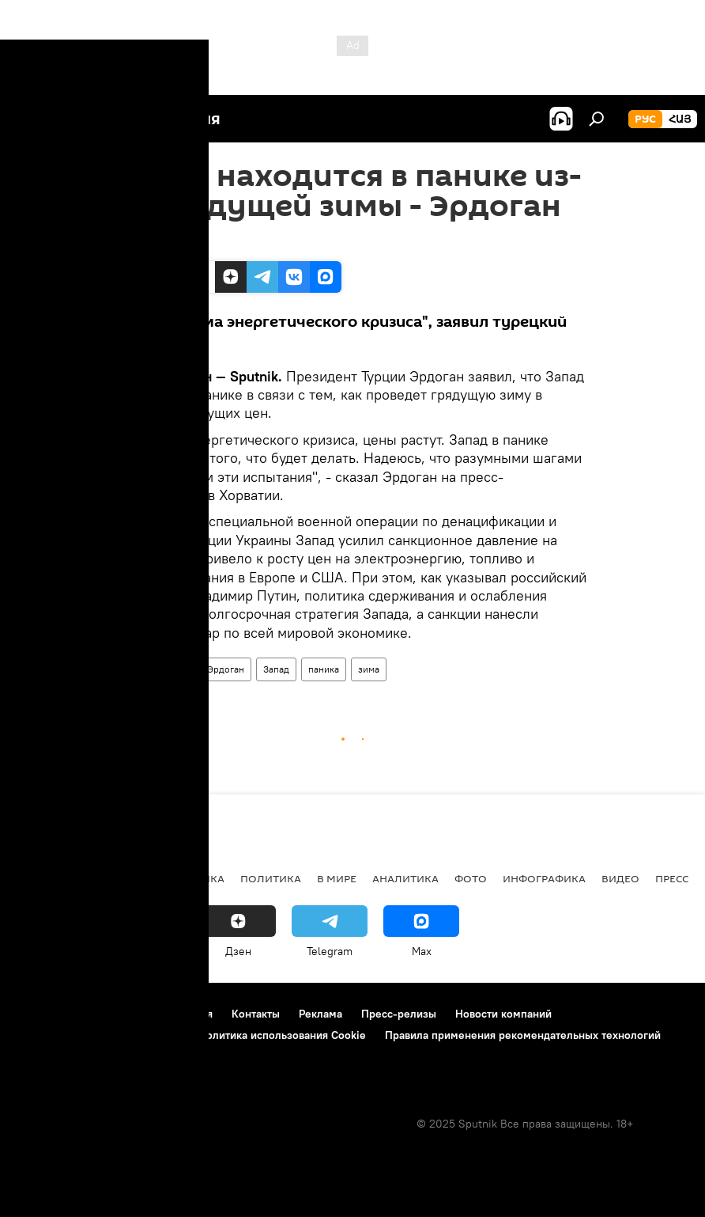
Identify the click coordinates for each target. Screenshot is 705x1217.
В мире (336, 878)
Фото (470, 878)
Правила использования (151, 1014)
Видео (620, 878)
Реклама (320, 1014)
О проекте (43, 1014)
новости (43, 878)
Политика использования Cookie (282, 1035)
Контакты (256, 1014)
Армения (111, 878)
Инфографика (544, 878)
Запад (276, 669)
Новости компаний (503, 1014)
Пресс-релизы (398, 1014)
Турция (138, 669)
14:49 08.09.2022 (159, 241)
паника (323, 669)
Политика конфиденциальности (98, 1035)
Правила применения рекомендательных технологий (523, 1035)
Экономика (188, 878)
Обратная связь (56, 1056)
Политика (270, 878)
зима (368, 669)
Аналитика (405, 878)
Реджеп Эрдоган (208, 669)
